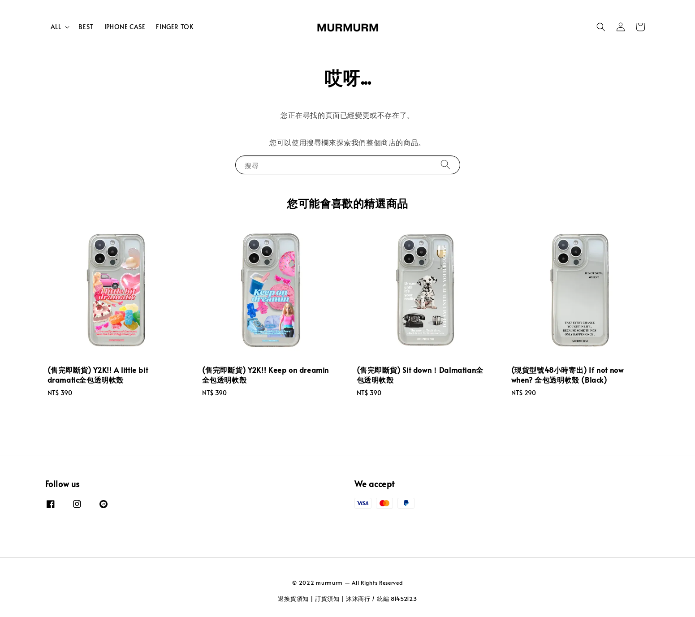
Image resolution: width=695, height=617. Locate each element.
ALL (56, 27)
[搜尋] (445, 164)
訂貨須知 (327, 599)
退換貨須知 (293, 599)
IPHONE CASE (125, 26)
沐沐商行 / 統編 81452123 (381, 599)
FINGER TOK (174, 26)
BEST (85, 26)
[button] (601, 27)
